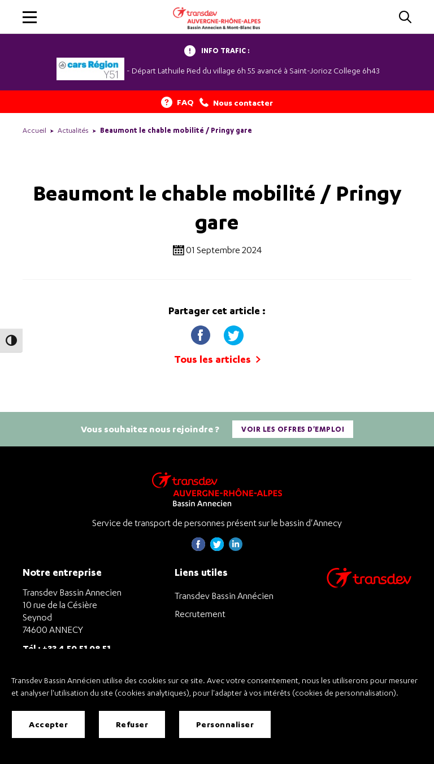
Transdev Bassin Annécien (224, 596)
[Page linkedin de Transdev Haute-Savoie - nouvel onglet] (235, 548)
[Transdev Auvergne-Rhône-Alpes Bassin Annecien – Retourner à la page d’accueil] (217, 489)
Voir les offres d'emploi (292, 429)
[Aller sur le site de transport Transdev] (369, 585)
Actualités (73, 130)
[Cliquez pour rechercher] (405, 17)
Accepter (48, 724)
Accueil (34, 130)
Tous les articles (217, 359)
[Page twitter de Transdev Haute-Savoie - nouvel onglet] (217, 548)
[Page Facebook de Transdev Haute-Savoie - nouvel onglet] (198, 548)
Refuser (132, 724)
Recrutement (200, 614)
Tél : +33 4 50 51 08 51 (67, 648)
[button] (30, 17)
